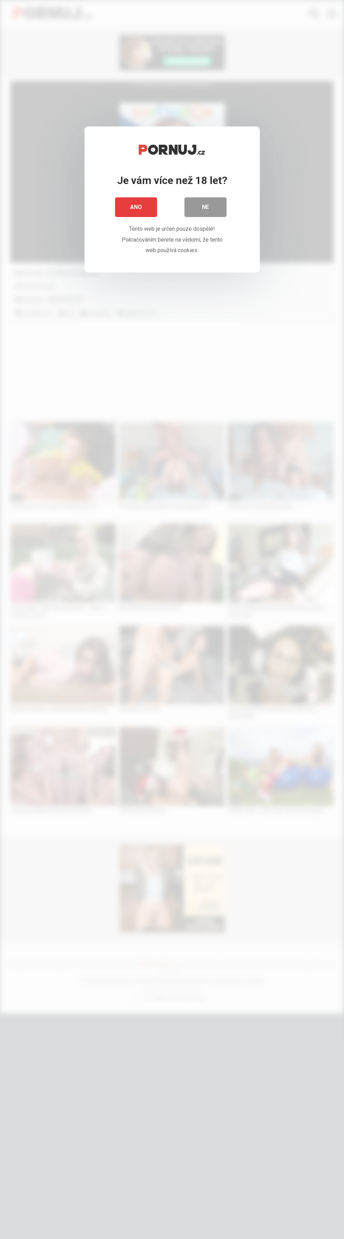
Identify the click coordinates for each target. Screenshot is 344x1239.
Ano (136, 207)
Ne (205, 207)
